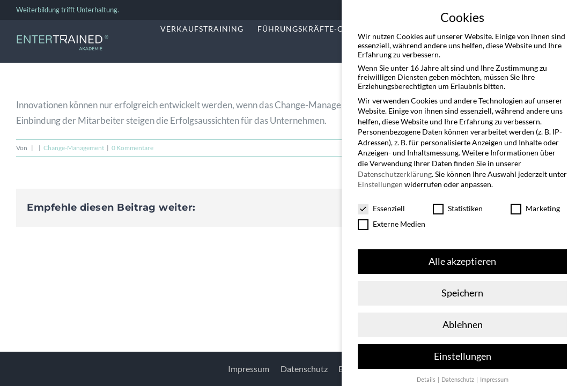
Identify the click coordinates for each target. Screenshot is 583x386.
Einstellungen (380, 176)
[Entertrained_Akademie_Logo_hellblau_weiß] (62, 37)
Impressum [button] (494, 371)
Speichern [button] (462, 285)
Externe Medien (391, 216)
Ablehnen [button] (462, 316)
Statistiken (458, 200)
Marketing (535, 200)
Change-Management (73, 148)
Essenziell (381, 200)
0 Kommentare (132, 148)
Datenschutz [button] (458, 371)
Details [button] (427, 371)
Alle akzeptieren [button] (462, 253)
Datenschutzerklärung (395, 165)
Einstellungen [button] (462, 348)
